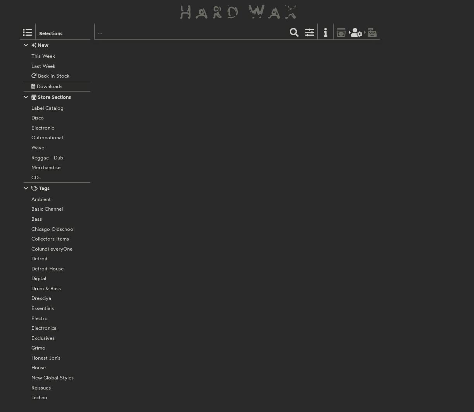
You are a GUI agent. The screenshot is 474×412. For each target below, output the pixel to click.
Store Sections (47, 97)
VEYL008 (198, 173)
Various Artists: (193, 57)
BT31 (207, 223)
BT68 (207, 340)
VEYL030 (198, 48)
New (36, 45)
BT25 (207, 114)
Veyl (180, 48)
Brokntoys (187, 114)
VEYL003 (198, 282)
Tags (37, 188)
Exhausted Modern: (198, 181)
